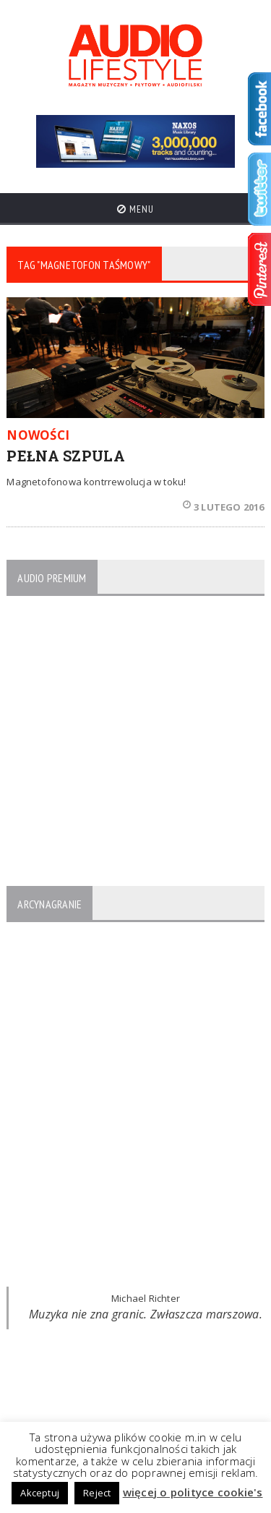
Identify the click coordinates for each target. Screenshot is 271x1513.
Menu (135, 209)
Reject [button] (97, 1492)
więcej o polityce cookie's (193, 1492)
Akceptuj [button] (39, 1492)
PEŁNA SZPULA (66, 455)
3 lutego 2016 (223, 506)
